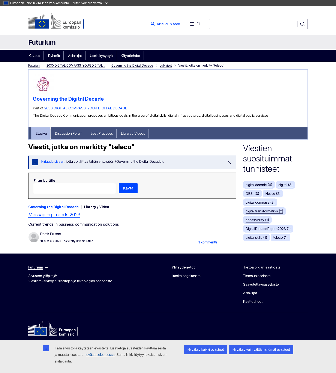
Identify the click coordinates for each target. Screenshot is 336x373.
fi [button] (194, 24)
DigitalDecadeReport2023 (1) (268, 229)
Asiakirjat (75, 56)
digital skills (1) (256, 237)
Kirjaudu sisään (165, 24)
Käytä (128, 188)
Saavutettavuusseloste (261, 284)
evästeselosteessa (100, 355)
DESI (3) (252, 193)
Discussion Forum (68, 133)
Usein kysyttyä (101, 56)
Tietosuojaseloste (257, 276)
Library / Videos (133, 133)
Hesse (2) (272, 193)
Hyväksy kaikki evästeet (206, 349)
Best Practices (101, 133)
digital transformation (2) (264, 211)
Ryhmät (54, 56)
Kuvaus (34, 56)
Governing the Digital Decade (132, 65)
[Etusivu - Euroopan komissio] (63, 21)
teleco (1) (280, 237)
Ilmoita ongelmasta (186, 276)
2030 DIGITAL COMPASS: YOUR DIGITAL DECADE (85, 108)
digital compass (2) (260, 202)
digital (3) (285, 185)
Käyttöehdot (130, 56)
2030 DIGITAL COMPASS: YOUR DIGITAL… (75, 65)
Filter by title (44, 180)
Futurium (42, 42)
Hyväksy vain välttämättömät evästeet (261, 349)
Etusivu (41, 133)
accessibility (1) (257, 220)
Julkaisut (166, 65)
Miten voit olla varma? (90, 3)
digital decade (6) (259, 185)
